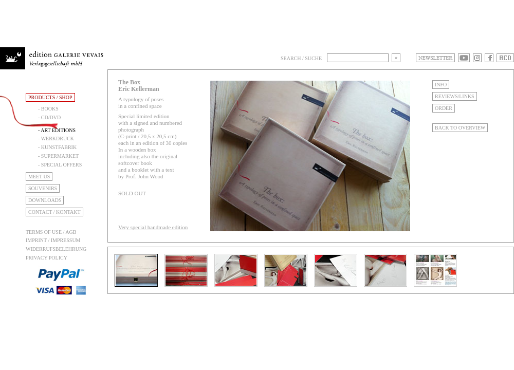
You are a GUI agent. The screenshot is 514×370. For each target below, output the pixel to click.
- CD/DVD (49, 117)
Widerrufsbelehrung (56, 249)
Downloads (44, 200)
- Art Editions (57, 130)
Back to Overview (460, 128)
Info (441, 84)
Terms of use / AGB (51, 232)
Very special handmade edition (153, 227)
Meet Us (39, 176)
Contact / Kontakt (54, 212)
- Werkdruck (56, 138)
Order (443, 108)
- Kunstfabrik (57, 147)
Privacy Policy (46, 258)
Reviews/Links (454, 96)
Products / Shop (50, 97)
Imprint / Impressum (53, 240)
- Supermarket (58, 156)
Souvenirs (42, 188)
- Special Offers (60, 165)
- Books (48, 109)
